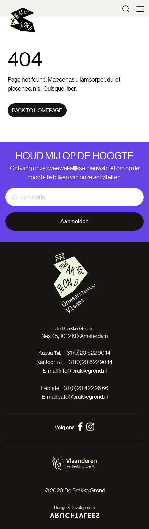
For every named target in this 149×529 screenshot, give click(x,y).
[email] (74, 197)
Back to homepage (37, 110)
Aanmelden (74, 221)
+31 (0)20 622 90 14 (87, 352)
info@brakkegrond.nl (83, 370)
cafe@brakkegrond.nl (83, 396)
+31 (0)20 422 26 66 (84, 387)
